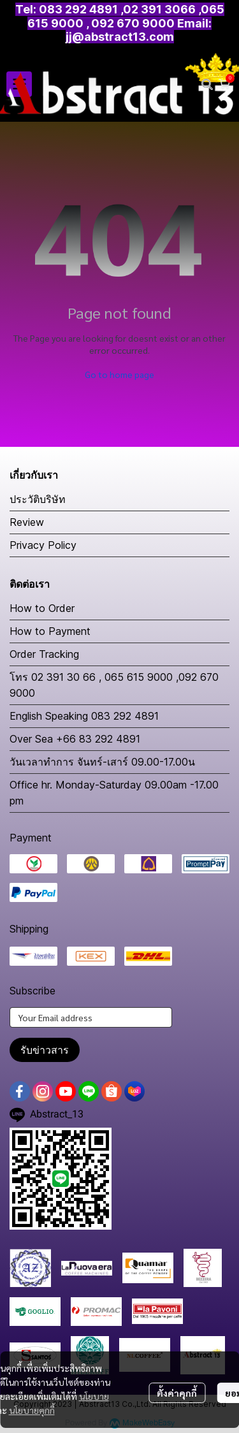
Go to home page (119, 374)
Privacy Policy (43, 545)
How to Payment (50, 631)
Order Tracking (44, 654)
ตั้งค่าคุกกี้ (177, 1393)
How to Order (42, 608)
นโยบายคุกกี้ (32, 1410)
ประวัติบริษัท (38, 499)
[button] (207, 84)
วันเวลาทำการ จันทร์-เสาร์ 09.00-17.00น (102, 761)
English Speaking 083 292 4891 (84, 715)
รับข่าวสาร (44, 1050)
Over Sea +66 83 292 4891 (75, 738)
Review (27, 522)
